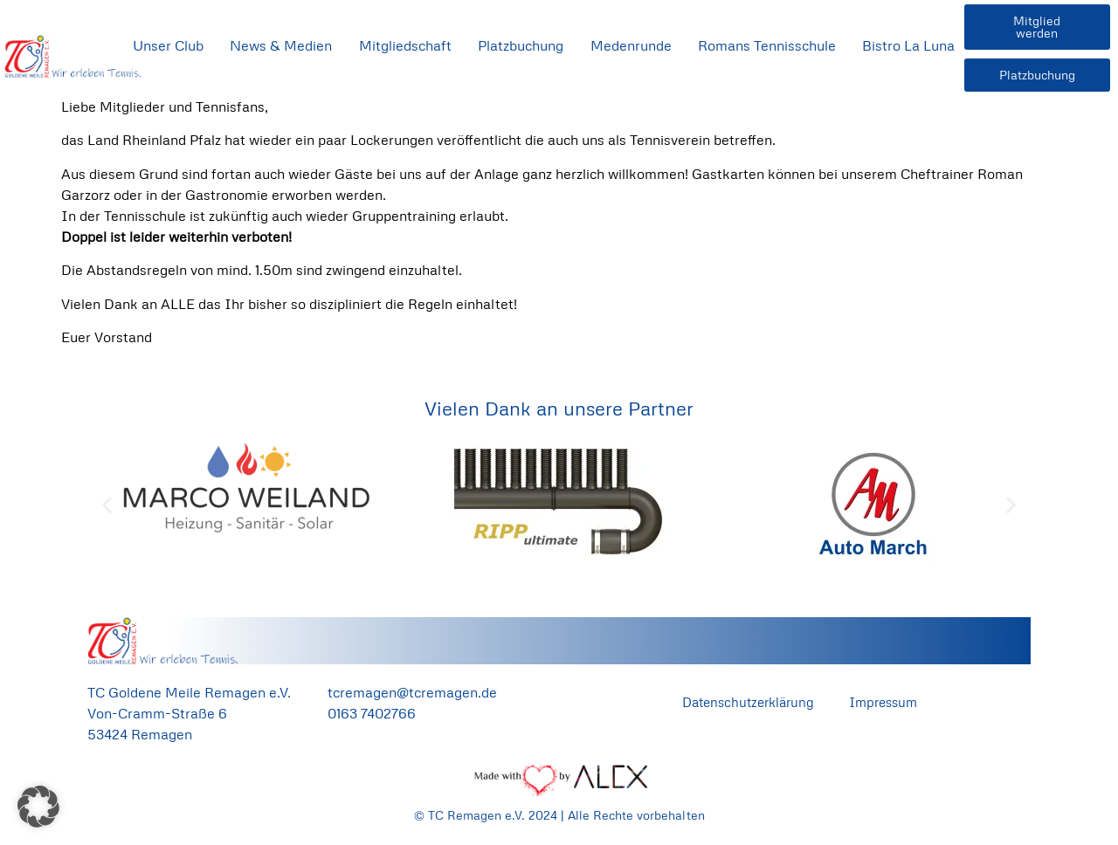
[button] (107, 505)
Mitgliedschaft (405, 45)
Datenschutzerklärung (748, 702)
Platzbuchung (520, 45)
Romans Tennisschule (767, 45)
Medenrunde (631, 45)
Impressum (883, 702)
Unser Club (168, 45)
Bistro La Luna (908, 45)
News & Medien (281, 45)
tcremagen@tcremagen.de (412, 692)
